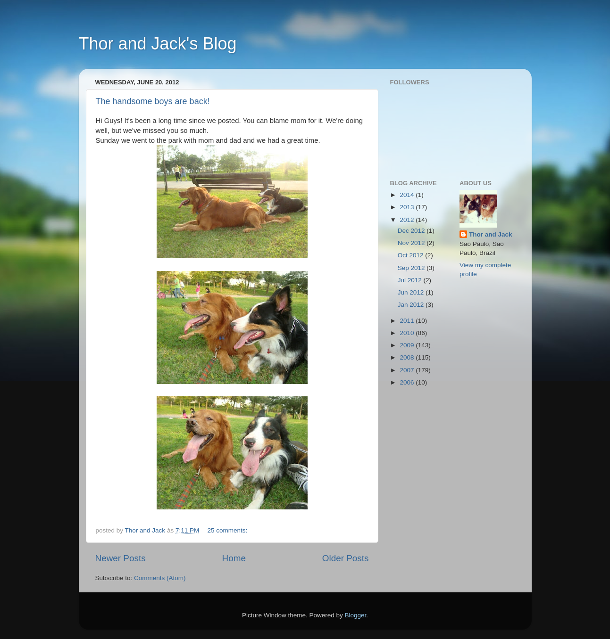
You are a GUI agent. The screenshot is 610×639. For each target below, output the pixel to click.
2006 (408, 382)
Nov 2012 (412, 242)
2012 (408, 219)
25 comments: (228, 530)
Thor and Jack (490, 234)
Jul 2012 (411, 280)
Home (234, 558)
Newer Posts (120, 558)
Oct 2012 (412, 255)
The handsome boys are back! (153, 101)
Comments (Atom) (160, 578)
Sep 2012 (412, 267)
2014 (408, 194)
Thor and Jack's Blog (158, 43)
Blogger (356, 615)
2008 (408, 357)
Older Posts (345, 558)
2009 (408, 345)
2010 (408, 332)
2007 (408, 370)
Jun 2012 (412, 292)
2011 (408, 320)
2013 (408, 207)
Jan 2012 (412, 304)
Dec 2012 (412, 230)
